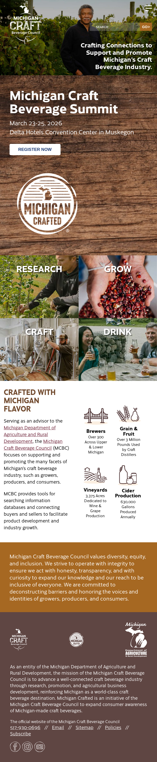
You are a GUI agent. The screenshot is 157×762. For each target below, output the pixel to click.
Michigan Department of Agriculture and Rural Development (30, 434)
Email (58, 727)
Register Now (35, 149)
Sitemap (84, 727)
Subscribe (20, 733)
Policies (113, 727)
